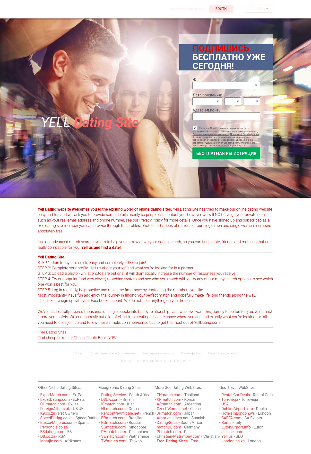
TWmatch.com (114, 441)
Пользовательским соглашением (239, 131)
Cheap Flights (85, 337)
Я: (194, 79)
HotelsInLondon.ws (238, 413)
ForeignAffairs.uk (55, 408)
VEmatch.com (113, 436)
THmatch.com (169, 395)
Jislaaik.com (232, 431)
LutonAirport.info (236, 427)
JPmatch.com (169, 413)
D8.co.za (47, 436)
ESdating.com (52, 431)
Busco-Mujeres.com (57, 422)
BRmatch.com (113, 418)
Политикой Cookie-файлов (244, 134)
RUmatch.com (114, 422)
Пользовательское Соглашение (112, 353)
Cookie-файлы (191, 353)
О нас (79, 353)
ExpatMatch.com (54, 395)
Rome (226, 422)
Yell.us (227, 436)
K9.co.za (48, 413)
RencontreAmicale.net (120, 413)
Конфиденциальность (158, 353)
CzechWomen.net (172, 408)
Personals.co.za (54, 427)
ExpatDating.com (55, 399)
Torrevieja (229, 399)
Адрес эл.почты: (207, 110)
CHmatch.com (53, 404)
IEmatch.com (112, 404)
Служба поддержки (222, 353)
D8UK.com (110, 399)
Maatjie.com (51, 441)
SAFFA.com (231, 418)
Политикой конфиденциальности (210, 134)
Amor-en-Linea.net (172, 418)
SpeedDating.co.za (56, 418)
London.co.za (233, 441)
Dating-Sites (168, 422)
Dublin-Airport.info (237, 408)
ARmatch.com (169, 404)
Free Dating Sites (52, 332)
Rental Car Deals (235, 395)
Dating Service (113, 395)
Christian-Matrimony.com (178, 436)
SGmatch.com (114, 427)
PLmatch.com (169, 431)
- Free (177, 441)
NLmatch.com (113, 408)
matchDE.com (169, 427)
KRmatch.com (169, 399)
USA (225, 404)
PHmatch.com (114, 431)
